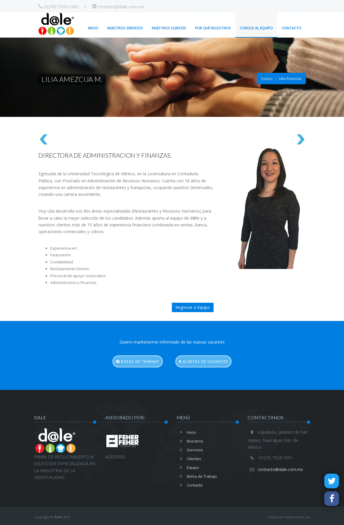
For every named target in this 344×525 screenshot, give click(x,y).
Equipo (267, 78)
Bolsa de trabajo (137, 366)
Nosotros (190, 441)
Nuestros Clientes (169, 28)
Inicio (93, 28)
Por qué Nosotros (213, 28)
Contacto (291, 28)
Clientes (189, 458)
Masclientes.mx (298, 517)
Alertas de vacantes (218, 7)
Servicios (190, 449)
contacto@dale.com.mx (118, 6)
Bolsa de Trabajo (277, 7)
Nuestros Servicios (125, 28)
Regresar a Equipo (192, 307)
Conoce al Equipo (256, 28)
